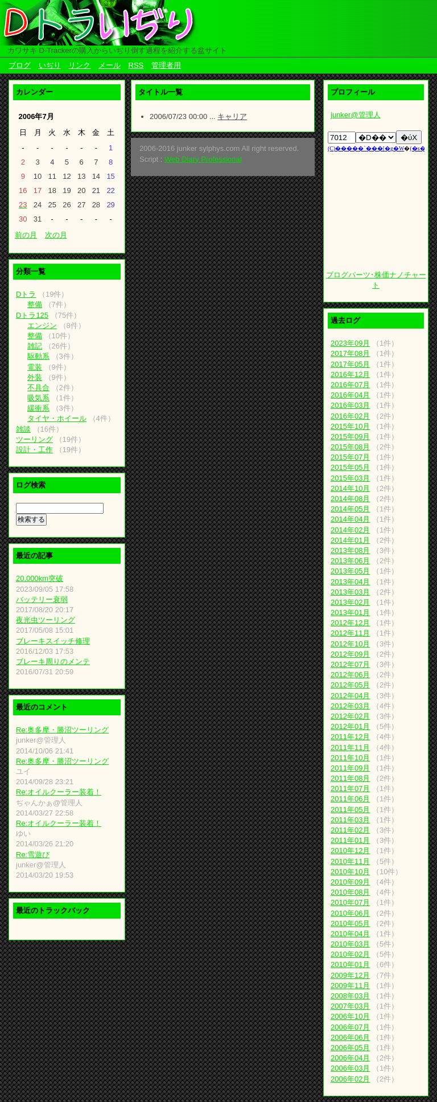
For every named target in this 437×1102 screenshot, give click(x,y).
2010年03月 (350, 944)
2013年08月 (350, 550)
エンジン (42, 325)
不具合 (38, 387)
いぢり (50, 65)
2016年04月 (350, 395)
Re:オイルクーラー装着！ (58, 792)
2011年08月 (350, 778)
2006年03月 (350, 1068)
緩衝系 (38, 408)
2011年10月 (350, 757)
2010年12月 (350, 850)
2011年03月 (350, 820)
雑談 (23, 429)
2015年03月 (350, 478)
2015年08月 (350, 447)
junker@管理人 (356, 114)
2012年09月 (350, 654)
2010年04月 (350, 933)
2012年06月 (350, 674)
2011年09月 (350, 768)
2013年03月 (350, 592)
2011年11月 (350, 747)
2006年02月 (350, 1079)
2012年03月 (350, 706)
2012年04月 (350, 695)
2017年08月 (350, 353)
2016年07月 (350, 384)
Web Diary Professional (203, 159)
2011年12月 (350, 736)
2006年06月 (350, 1037)
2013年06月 (350, 560)
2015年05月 (350, 467)
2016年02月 (350, 416)
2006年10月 (350, 1016)
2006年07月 (350, 1027)
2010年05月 (350, 923)
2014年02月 (350, 530)
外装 (34, 377)
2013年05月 (350, 571)
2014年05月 (350, 509)
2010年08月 (350, 892)
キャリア (232, 116)
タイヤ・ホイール (56, 418)
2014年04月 (350, 519)
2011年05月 (350, 809)
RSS (136, 65)
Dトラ (26, 294)
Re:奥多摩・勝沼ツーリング (62, 730)
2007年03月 (350, 1006)
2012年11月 (350, 633)
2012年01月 (350, 726)
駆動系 (38, 356)
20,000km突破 (39, 578)
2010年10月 (350, 871)
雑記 (34, 346)
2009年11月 (350, 985)
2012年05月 (350, 685)
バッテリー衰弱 (42, 599)
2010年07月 (350, 902)
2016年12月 (350, 374)
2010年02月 (350, 954)
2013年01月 (350, 612)
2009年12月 (350, 975)
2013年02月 (350, 602)
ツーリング (34, 439)
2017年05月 (350, 364)
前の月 (26, 235)
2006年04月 (350, 1058)
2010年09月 (350, 882)
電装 (34, 367)
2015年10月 (350, 426)
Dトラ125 (32, 315)
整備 (34, 304)
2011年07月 (350, 788)
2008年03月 (350, 996)
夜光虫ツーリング (45, 620)
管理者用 (166, 65)
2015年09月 (350, 436)
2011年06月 (350, 798)
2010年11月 (350, 861)
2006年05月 (350, 1047)
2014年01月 (350, 540)
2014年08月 (350, 498)
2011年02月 (350, 830)
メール (109, 65)
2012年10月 (350, 644)
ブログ (20, 65)
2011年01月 (350, 840)
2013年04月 (350, 581)
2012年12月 (350, 622)
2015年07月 (350, 457)
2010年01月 (350, 964)
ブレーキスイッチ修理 (53, 641)
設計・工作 (34, 449)
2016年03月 (350, 405)
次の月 (56, 235)
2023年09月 (350, 343)
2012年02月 (350, 716)
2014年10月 (350, 488)
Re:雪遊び (33, 854)
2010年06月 (350, 913)
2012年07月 (350, 664)
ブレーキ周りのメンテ (53, 661)
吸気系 (38, 398)
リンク (79, 65)
